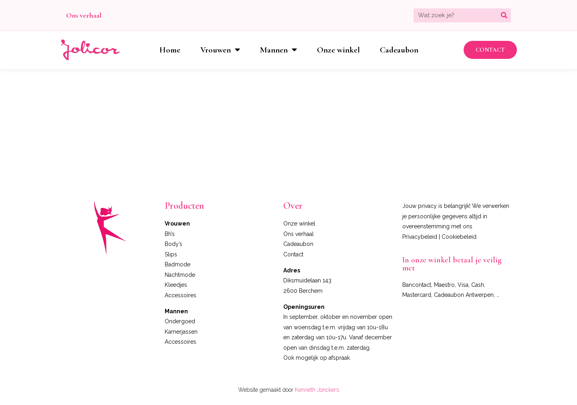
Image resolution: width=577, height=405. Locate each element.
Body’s (173, 244)
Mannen (278, 50)
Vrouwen (220, 50)
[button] (490, 50)
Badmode (177, 264)
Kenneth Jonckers (317, 390)
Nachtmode (180, 275)
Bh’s (170, 234)
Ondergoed (180, 321)
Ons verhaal (83, 15)
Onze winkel (338, 50)
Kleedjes (176, 285)
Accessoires (180, 295)
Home (169, 50)
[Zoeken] (504, 15)
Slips (171, 254)
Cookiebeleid (459, 237)
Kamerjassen (181, 331)
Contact (293, 254)
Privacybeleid (419, 237)
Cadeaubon (399, 50)
